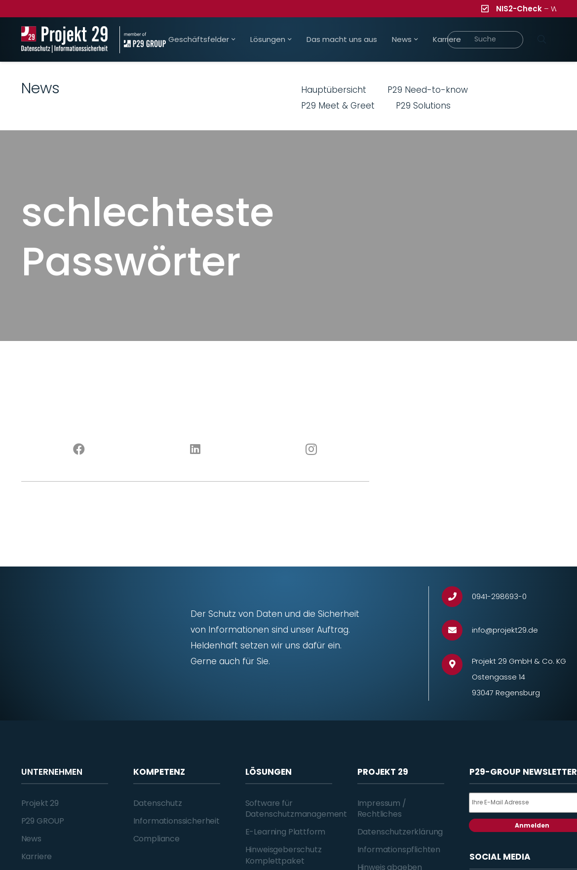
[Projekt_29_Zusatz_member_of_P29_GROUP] (142, 39)
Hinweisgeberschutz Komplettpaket (283, 855)
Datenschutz (157, 803)
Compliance (156, 838)
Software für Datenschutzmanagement (296, 808)
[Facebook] (79, 449)
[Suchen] (542, 39)
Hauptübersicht (333, 90)
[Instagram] (311, 449)
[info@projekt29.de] (457, 630)
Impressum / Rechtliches (381, 808)
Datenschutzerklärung (400, 831)
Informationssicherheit (176, 821)
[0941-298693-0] (457, 596)
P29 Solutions (423, 106)
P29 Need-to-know (427, 90)
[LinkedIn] (195, 449)
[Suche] (485, 39)
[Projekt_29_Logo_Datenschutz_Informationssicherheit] (64, 39)
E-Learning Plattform (285, 831)
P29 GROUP (43, 821)
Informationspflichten (399, 849)
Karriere (36, 856)
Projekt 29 (40, 803)
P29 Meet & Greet (338, 106)
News (31, 838)
